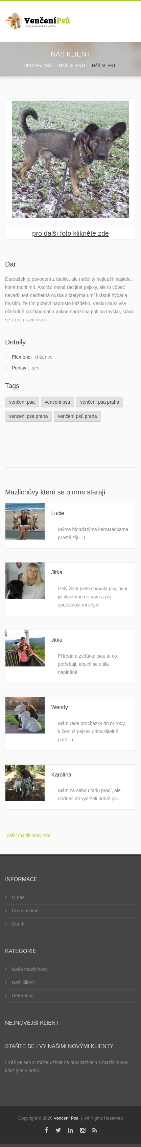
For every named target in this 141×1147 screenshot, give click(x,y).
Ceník (18, 924)
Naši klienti (72, 65)
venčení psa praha (99, 402)
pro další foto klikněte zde (70, 233)
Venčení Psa (66, 1118)
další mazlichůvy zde (28, 835)
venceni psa (57, 402)
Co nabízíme (25, 910)
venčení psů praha (77, 416)
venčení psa (22, 402)
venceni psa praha (28, 416)
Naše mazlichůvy (30, 969)
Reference (23, 995)
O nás (18, 897)
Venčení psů (38, 65)
